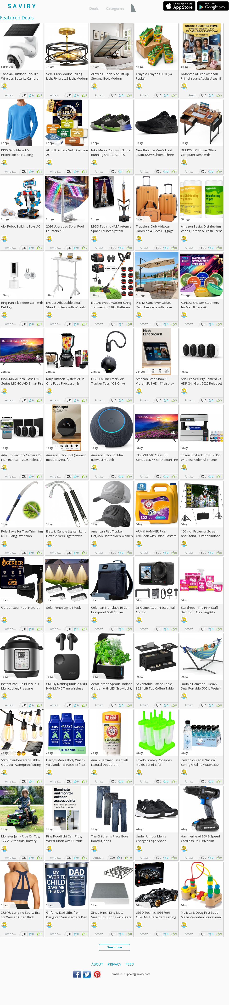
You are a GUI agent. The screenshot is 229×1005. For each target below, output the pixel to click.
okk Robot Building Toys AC (20, 226)
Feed (130, 964)
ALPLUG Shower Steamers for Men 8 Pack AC (200, 304)
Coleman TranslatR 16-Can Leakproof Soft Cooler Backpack (110, 612)
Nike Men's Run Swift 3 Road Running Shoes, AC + (111, 152)
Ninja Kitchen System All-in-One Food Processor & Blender (65, 383)
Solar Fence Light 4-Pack (63, 607)
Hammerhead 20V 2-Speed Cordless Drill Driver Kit (200, 838)
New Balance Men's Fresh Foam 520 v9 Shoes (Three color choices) (155, 154)
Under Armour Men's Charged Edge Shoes (151, 838)
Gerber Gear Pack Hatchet (20, 607)
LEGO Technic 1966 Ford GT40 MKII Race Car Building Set (156, 917)
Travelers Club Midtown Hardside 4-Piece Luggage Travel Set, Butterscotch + (156, 231)
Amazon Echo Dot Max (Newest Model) (107, 457)
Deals (94, 8)
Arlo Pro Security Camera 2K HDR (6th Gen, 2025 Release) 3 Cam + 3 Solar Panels (21, 459)
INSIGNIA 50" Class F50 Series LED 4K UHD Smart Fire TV (157, 459)
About (97, 964)
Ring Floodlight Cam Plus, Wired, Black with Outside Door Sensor (64, 840)
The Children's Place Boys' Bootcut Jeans (110, 838)
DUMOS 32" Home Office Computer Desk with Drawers (198, 154)
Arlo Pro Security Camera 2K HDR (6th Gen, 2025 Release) (201, 381)
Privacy (114, 964)
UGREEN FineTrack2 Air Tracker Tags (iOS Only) (108, 381)
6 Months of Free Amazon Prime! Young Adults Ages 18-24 (202, 78)
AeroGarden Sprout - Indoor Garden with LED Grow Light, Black (111, 688)
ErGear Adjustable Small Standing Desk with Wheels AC (66, 307)
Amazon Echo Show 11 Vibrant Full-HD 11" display (155, 381)
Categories (115, 8)
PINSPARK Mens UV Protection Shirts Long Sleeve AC (17, 154)
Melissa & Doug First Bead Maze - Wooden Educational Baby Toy (201, 917)
